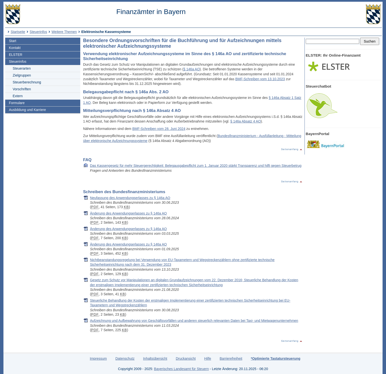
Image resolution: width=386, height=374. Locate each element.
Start (12, 41)
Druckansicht (186, 358)
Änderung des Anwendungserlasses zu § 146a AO (128, 213)
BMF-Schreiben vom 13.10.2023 (260, 79)
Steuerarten (22, 68)
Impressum (98, 358)
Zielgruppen (22, 75)
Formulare (17, 103)
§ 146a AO (191, 69)
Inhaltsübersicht (155, 358)
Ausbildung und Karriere (27, 110)
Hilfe (207, 358)
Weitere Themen (64, 32)
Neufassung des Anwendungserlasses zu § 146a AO (130, 198)
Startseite (18, 32)
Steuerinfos (38, 32)
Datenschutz (125, 358)
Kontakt (14, 48)
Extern (18, 96)
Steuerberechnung (27, 82)
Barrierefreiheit (231, 358)
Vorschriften (22, 89)
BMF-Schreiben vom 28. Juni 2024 (158, 129)
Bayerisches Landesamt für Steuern (181, 369)
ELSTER (15, 55)
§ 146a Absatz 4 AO (245, 121)
